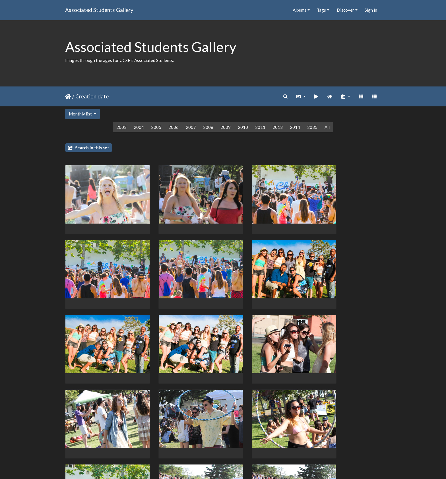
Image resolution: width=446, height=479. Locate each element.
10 (217, 446)
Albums (299, 10)
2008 (208, 127)
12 (241, 446)
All (327, 127)
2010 (243, 127)
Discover (345, 10)
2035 (312, 127)
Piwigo (234, 467)
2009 (225, 127)
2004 (139, 127)
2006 (173, 127)
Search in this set (88, 147)
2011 (260, 127)
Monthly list (81, 113)
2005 (156, 127)
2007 (191, 127)
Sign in (371, 10)
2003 (121, 127)
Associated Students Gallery (99, 10)
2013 (277, 127)
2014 (295, 127)
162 (264, 446)
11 (229, 446)
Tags (321, 10)
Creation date (92, 96)
